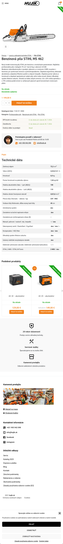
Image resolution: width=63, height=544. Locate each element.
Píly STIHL (37, 55)
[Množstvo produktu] (6, 103)
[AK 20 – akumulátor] (46, 279)
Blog (5, 467)
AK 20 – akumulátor (46, 296)
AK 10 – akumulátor (16, 296)
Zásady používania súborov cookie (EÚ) (18, 486)
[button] (60, 513)
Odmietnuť (31, 530)
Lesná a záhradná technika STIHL (20, 55)
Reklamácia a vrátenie (11, 478)
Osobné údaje (43, 541)
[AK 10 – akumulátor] (16, 279)
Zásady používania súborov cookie (26, 541)
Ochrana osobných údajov (12, 498)
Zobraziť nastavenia (31, 536)
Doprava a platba (9, 463)
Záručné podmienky (11, 474)
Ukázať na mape (10, 409)
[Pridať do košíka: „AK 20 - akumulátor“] (46, 312)
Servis (5, 455)
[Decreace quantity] (3, 103)
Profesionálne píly (15, 114)
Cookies (27, 498)
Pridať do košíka (24, 103)
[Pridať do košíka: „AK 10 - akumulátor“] (16, 312)
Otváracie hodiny (10, 413)
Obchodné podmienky (11, 482)
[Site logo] (31, 3)
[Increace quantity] (9, 103)
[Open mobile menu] (5, 3)
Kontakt (6, 471)
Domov (4, 55)
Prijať (31, 524)
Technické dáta (12, 160)
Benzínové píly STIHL (29, 114)
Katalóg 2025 (8, 459)
